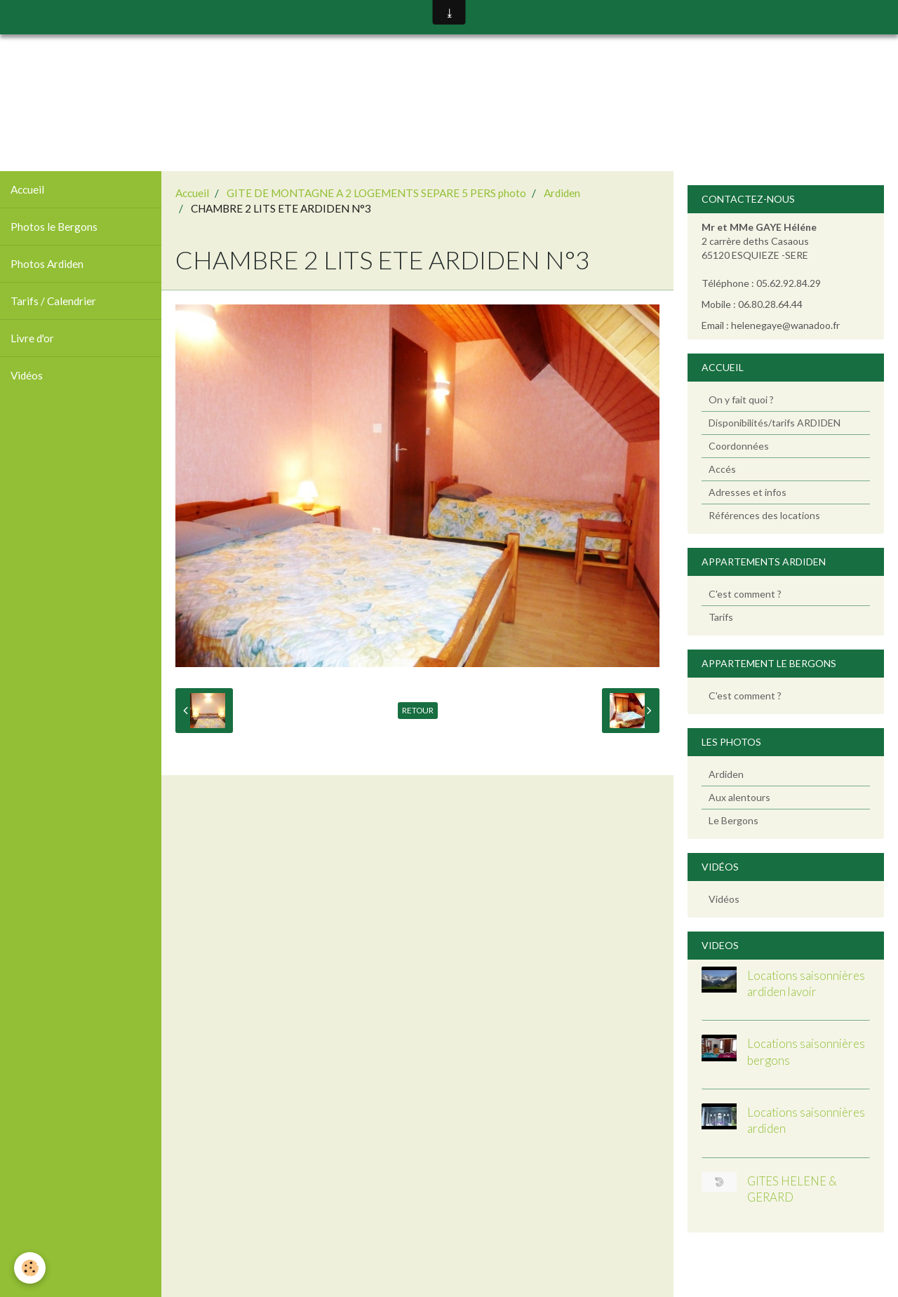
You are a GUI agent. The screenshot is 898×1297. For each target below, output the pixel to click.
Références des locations (764, 515)
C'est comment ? (745, 594)
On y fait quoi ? (741, 399)
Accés (722, 469)
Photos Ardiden (47, 263)
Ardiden (562, 193)
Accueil (27, 189)
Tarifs (721, 617)
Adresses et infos (747, 492)
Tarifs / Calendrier (53, 301)
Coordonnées (739, 446)
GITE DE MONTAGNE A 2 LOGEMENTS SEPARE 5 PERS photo (376, 193)
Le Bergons (733, 820)
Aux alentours (739, 797)
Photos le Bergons (54, 226)
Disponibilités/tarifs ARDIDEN (774, 423)
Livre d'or (32, 338)
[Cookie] (30, 1268)
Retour (418, 710)
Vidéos (27, 375)
